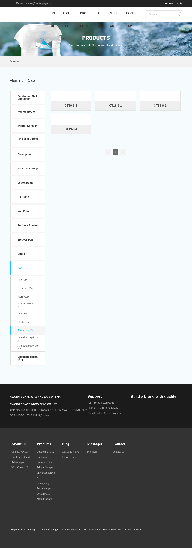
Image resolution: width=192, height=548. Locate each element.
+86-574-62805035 (103, 402)
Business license (132, 529)
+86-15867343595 (107, 407)
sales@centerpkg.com (39, 3)
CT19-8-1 (71, 105)
